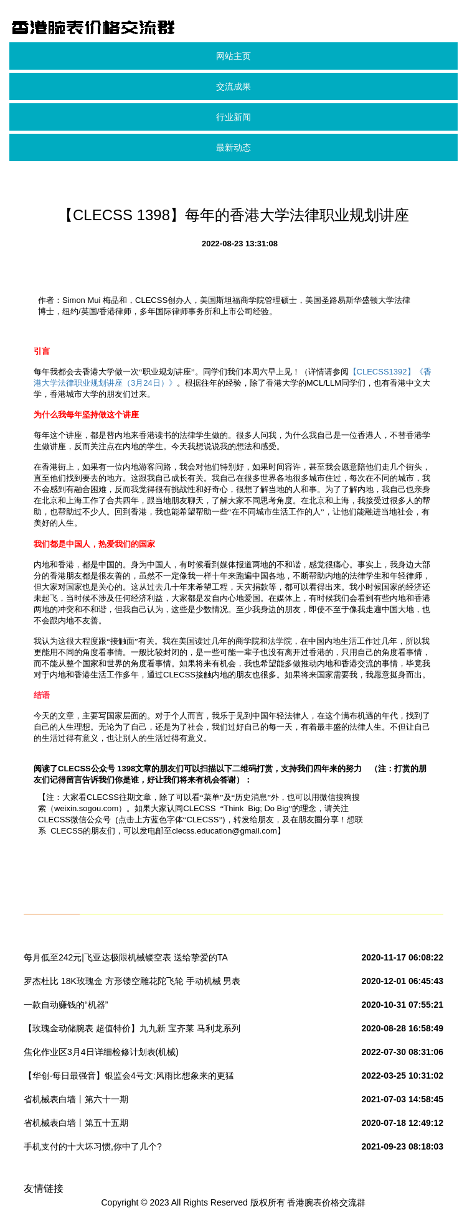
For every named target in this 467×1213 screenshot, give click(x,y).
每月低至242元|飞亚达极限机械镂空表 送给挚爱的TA (126, 957)
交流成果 (233, 86)
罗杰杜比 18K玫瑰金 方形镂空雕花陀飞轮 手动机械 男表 (132, 981)
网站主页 (233, 56)
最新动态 (233, 147)
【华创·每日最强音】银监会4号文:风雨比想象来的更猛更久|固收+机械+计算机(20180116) (129, 1078)
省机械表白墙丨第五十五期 (76, 1123)
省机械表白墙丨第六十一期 (76, 1099)
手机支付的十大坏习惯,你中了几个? (93, 1146)
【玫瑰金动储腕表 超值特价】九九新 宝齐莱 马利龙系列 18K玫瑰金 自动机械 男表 (132, 1030)
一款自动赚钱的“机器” (66, 1005)
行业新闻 (233, 117)
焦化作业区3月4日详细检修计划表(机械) (101, 1052)
